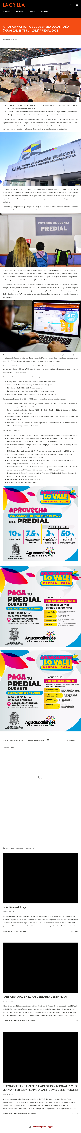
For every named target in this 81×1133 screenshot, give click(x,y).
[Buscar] (71, 4)
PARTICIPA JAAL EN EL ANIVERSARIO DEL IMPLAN (35, 996)
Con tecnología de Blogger (41, 1127)
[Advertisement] (40, 824)
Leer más (74, 931)
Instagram (20, 11)
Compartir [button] (71, 740)
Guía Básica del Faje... (15, 907)
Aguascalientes (19, 740)
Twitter (32, 11)
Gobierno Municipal (36, 740)
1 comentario (20, 931)
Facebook (6, 11)
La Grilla (14, 5)
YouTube (44, 11)
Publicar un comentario (25, 1021)
